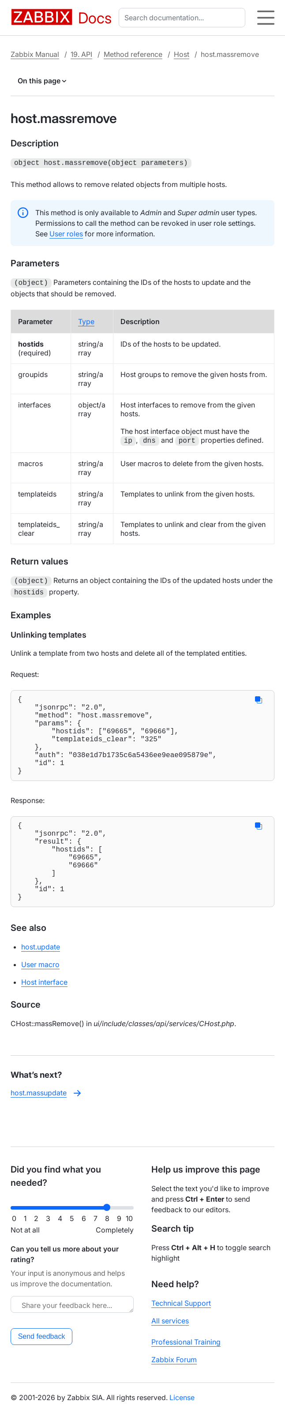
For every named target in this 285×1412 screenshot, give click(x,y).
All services (170, 1320)
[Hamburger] (265, 18)
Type (86, 319)
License (182, 1397)
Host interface (44, 1013)
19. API (81, 54)
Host (181, 54)
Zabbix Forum (174, 1359)
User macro (40, 996)
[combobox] (184, 17)
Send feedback (41, 1336)
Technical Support (181, 1303)
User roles (66, 232)
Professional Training (186, 1341)
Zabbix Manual (35, 54)
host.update (40, 978)
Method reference (133, 54)
